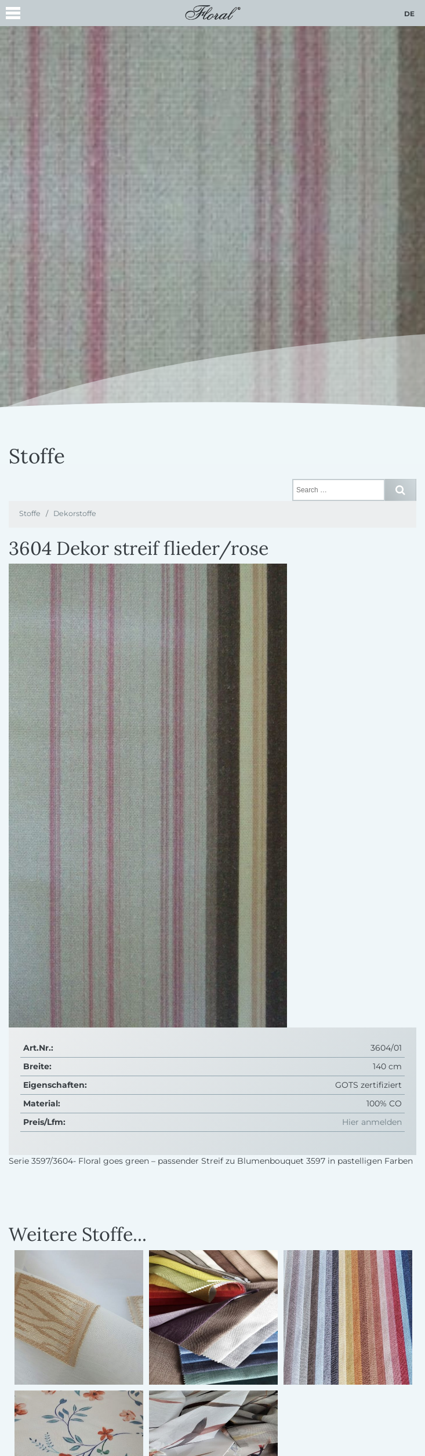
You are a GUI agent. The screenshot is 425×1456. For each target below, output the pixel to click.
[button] (13, 15)
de (409, 13)
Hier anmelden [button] (372, 1122)
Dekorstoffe (74, 513)
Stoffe (30, 513)
